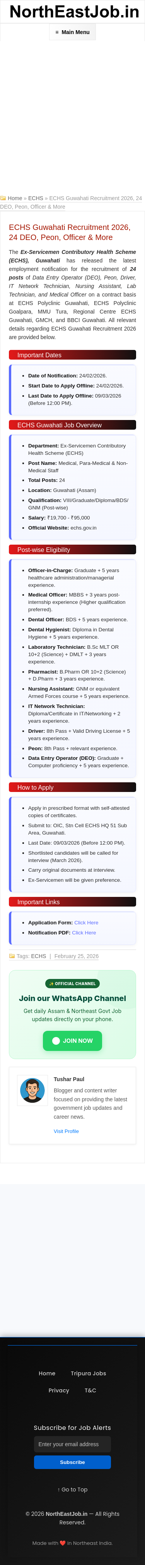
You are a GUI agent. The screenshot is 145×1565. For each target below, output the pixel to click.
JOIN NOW (72, 1041)
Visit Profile (66, 1131)
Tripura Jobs (88, 1373)
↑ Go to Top (72, 1489)
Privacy (59, 1390)
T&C (90, 1390)
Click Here (86, 923)
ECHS (36, 198)
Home (15, 198)
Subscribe (72, 1462)
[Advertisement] (72, 117)
